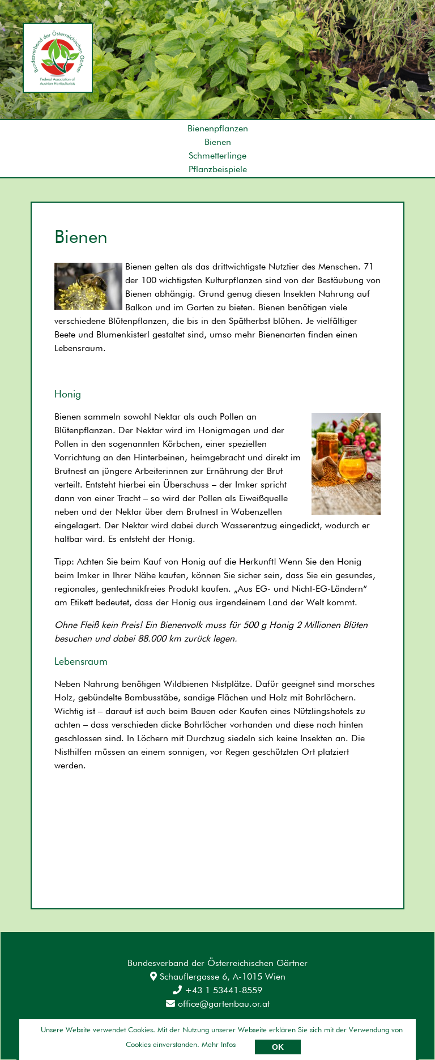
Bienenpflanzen (217, 128)
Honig (67, 394)
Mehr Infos (219, 1044)
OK (278, 1047)
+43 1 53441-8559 (217, 990)
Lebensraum (81, 661)
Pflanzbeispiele (218, 169)
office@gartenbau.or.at (218, 1003)
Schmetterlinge (217, 155)
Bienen (217, 141)
